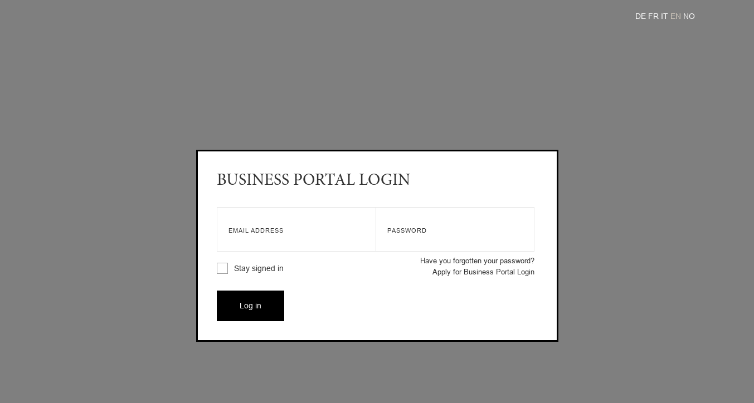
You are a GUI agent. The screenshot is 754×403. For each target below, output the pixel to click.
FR (654, 16)
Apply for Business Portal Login (483, 271)
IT (665, 16)
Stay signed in (250, 268)
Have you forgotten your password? (477, 260)
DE (641, 16)
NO (689, 16)
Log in (250, 305)
